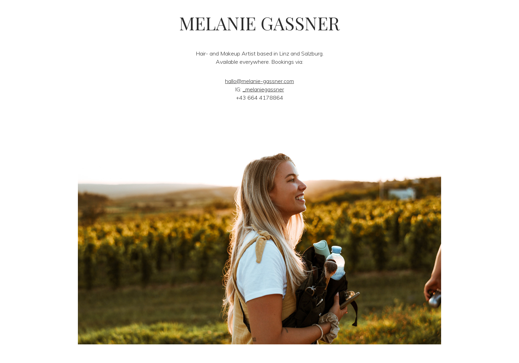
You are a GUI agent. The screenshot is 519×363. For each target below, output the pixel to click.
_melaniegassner (263, 89)
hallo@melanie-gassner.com (259, 81)
